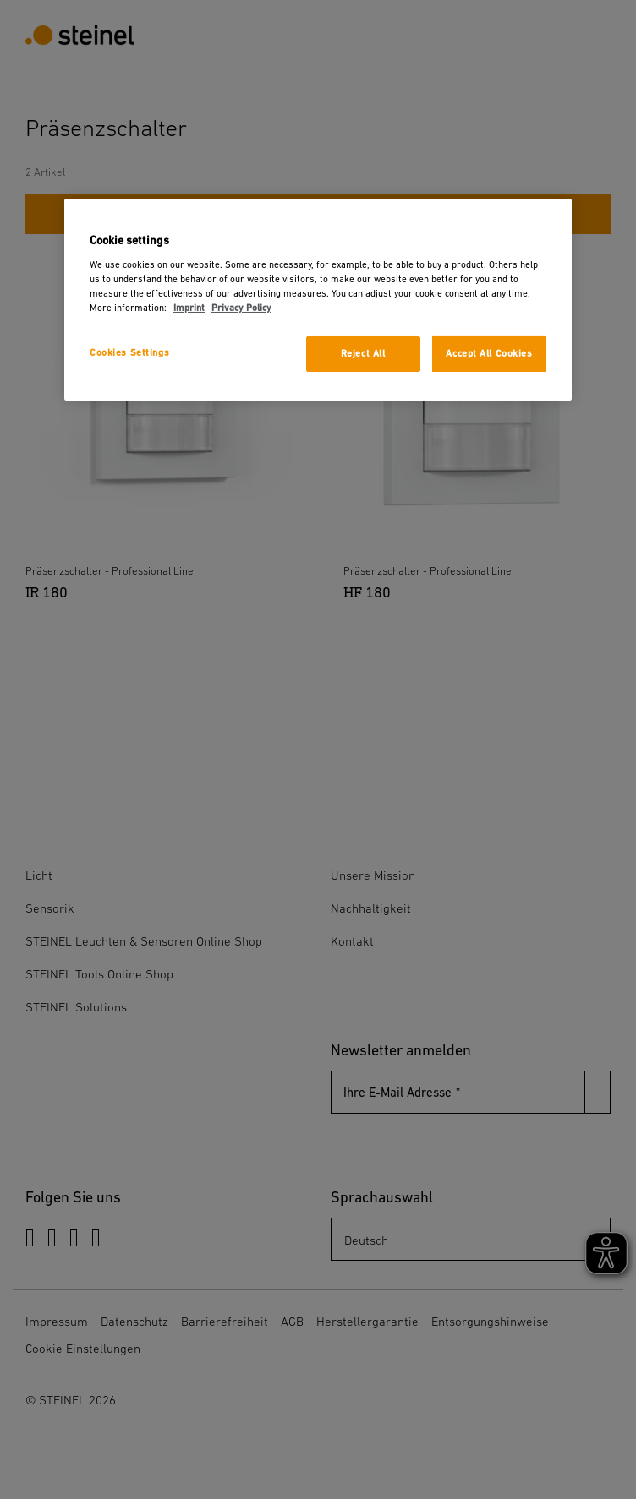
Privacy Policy (241, 308)
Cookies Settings (129, 352)
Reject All (363, 353)
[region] (318, 300)
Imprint (189, 308)
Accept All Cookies (489, 353)
